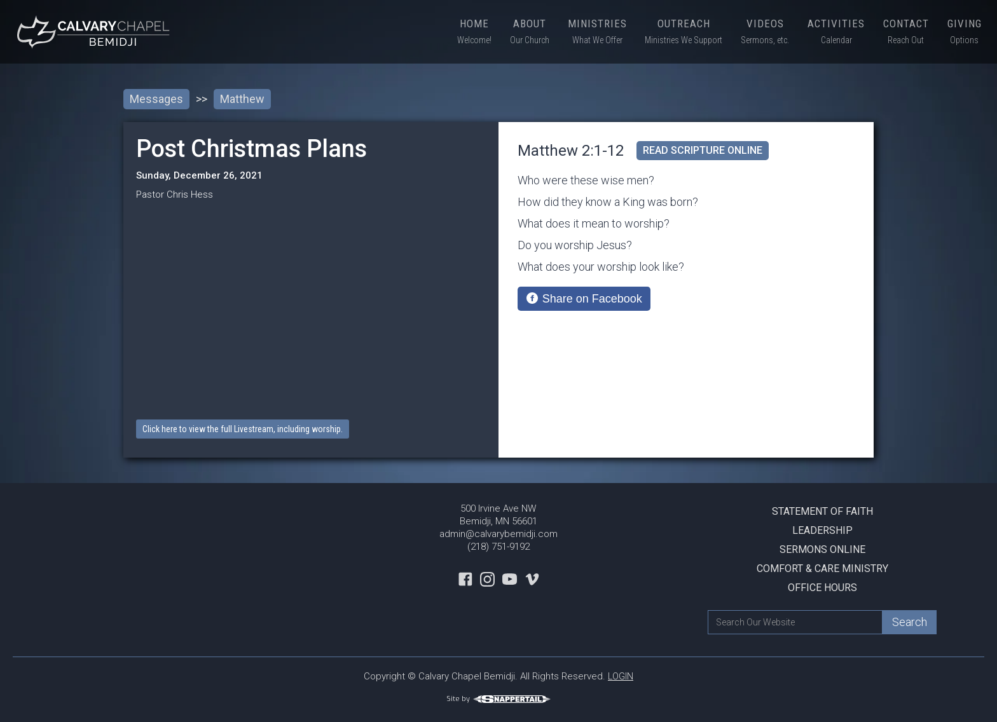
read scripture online (702, 150)
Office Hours (822, 588)
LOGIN (620, 676)
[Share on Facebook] (584, 299)
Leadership (822, 530)
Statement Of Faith (822, 511)
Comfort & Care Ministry (822, 568)
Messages (156, 99)
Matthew (242, 99)
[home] (95, 32)
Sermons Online (822, 549)
